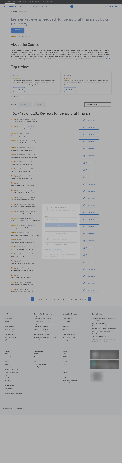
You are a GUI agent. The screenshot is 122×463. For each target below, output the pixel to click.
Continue (61, 225)
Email (47, 216)
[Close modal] (77, 206)
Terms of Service (53, 256)
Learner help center (60, 252)
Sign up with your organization (53, 249)
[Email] (61, 219)
